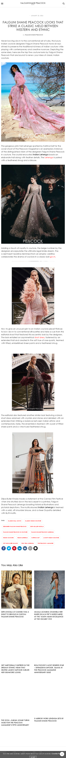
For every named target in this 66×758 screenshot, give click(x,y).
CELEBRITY (10, 752)
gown (52, 256)
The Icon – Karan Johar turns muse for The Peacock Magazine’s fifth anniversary (15, 722)
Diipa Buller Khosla (37, 526)
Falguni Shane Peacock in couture (15, 532)
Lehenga (49, 157)
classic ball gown (14, 521)
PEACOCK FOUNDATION (51, 752)
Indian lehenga (22, 538)
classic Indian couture (33, 521)
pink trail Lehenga (27, 543)
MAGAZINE (29, 752)
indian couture (8, 538)
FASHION (26, 15)
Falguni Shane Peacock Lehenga (42, 532)
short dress (40, 337)
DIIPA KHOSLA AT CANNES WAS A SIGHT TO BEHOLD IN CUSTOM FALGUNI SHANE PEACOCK (15, 614)
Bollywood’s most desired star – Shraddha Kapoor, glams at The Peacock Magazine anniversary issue (49, 668)
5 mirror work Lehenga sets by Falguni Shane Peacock (49, 719)
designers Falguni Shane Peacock (14, 526)
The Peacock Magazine (45, 543)
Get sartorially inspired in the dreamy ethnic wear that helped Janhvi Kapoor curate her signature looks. (15, 668)
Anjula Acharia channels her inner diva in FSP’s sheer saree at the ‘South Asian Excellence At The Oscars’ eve (48, 615)
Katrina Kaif (35, 538)
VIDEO (37, 752)
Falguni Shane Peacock (34, 35)
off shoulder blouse (10, 543)
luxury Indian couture (51, 538)
